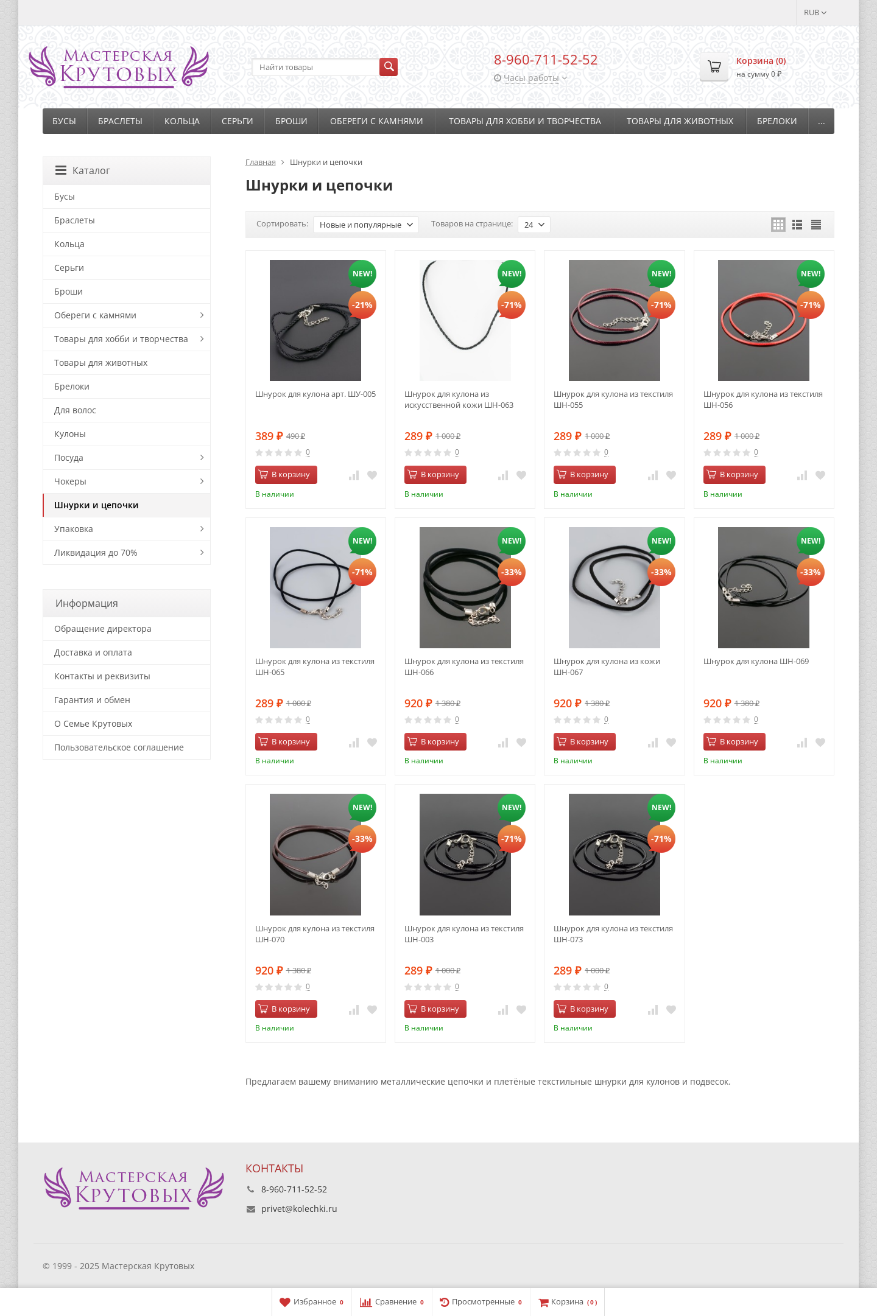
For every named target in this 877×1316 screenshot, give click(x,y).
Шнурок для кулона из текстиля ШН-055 (613, 399)
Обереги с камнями (376, 121)
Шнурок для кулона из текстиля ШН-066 (464, 666)
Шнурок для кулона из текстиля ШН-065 (315, 666)
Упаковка (73, 528)
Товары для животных (680, 121)
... (821, 121)
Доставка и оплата (93, 652)
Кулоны (70, 433)
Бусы (64, 121)
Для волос (75, 410)
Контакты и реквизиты (102, 676)
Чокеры (70, 481)
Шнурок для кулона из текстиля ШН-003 (464, 934)
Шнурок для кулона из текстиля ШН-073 (613, 934)
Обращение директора (103, 628)
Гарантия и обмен (92, 699)
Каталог (82, 170)
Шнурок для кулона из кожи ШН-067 (607, 666)
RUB (815, 12)
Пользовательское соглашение (119, 747)
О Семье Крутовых (93, 723)
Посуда (68, 457)
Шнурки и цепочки (96, 505)
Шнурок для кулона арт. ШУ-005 (315, 393)
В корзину (284, 474)
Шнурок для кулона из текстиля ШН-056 (763, 399)
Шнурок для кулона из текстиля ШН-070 (315, 934)
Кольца (182, 121)
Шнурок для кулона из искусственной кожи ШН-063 (458, 399)
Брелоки (777, 121)
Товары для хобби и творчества (525, 121)
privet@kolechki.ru (299, 1208)
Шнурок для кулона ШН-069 (756, 661)
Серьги (237, 121)
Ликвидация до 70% (96, 552)
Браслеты (120, 121)
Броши (291, 121)
